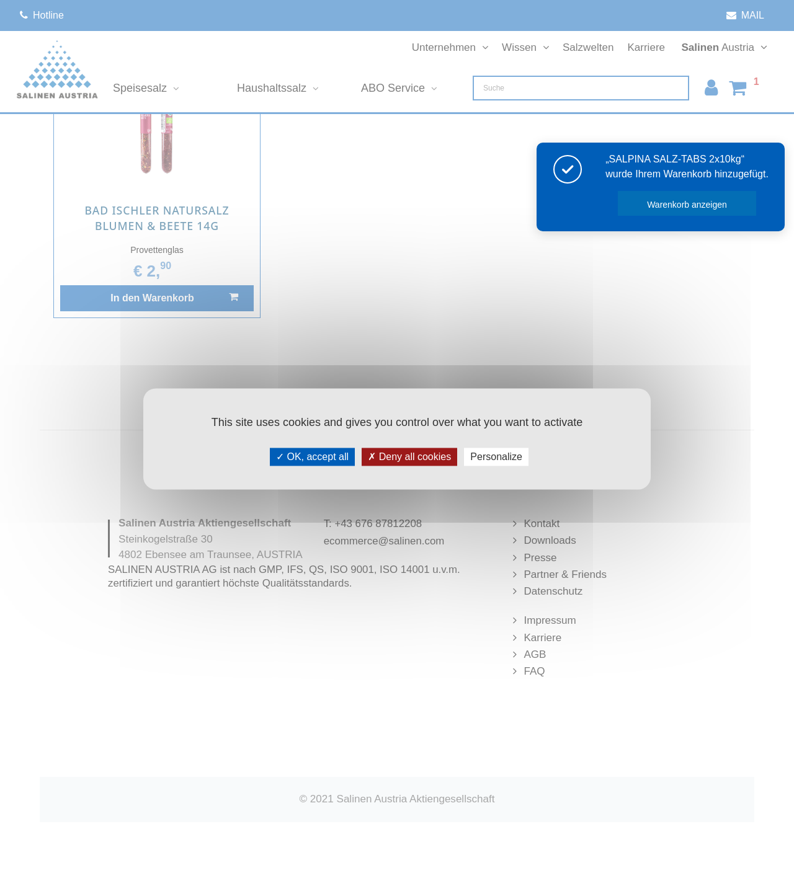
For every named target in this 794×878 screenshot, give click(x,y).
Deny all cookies (409, 456)
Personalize (496, 456)
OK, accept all (312, 456)
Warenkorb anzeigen (687, 205)
